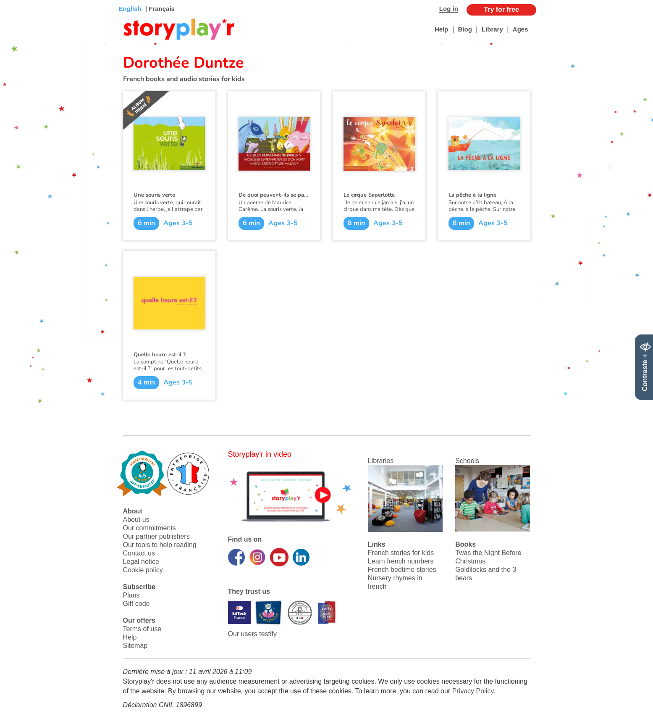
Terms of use (142, 628)
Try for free (501, 9)
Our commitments (149, 528)
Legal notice (141, 561)
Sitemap (135, 645)
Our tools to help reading (160, 544)
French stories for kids (401, 552)
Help (441, 29)
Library (492, 29)
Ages (520, 29)
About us (136, 519)
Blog (465, 29)
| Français (159, 8)
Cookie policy (143, 570)
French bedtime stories (402, 569)
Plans (131, 595)
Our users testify (252, 633)
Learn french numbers (401, 561)
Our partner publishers (156, 536)
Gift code (136, 603)
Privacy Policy (472, 691)
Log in (448, 8)
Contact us (139, 553)
